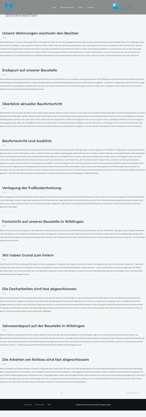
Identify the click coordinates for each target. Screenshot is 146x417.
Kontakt (89, 7)
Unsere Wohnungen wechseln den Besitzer (40, 33)
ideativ (109, 404)
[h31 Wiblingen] (9, 7)
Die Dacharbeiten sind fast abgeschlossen (39, 289)
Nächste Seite (132, 393)
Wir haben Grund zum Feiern (28, 255)
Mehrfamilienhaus (68, 7)
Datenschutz (40, 404)
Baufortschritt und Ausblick (27, 141)
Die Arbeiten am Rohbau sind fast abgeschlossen (45, 359)
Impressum (28, 404)
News (80, 7)
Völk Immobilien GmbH (90, 404)
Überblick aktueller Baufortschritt (32, 104)
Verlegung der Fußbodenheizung (31, 188)
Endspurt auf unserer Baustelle (29, 70)
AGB (48, 404)
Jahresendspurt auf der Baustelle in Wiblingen (43, 326)
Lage (55, 7)
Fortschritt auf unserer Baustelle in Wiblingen (43, 221)
